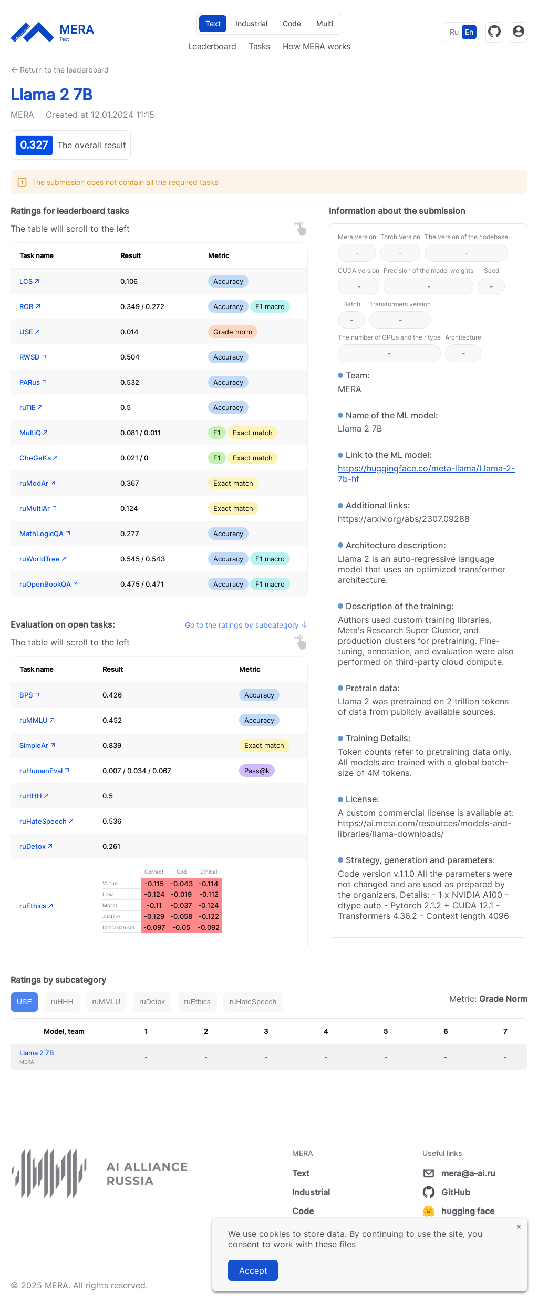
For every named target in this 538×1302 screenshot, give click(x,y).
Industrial (251, 23)
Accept (253, 1270)
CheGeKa (39, 458)
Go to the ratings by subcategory (246, 624)
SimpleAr (38, 745)
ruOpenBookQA (49, 584)
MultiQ (34, 432)
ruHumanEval (45, 770)
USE (30, 331)
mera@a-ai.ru (458, 1173)
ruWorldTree (43, 559)
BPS (30, 695)
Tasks (259, 46)
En (469, 31)
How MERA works (316, 46)
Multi (324, 23)
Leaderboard (212, 46)
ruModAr (38, 483)
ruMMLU (37, 720)
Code (292, 23)
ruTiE (31, 407)
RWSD (33, 357)
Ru (454, 31)
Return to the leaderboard (64, 69)
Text (213, 23)
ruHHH (34, 796)
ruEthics (37, 905)
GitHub (446, 1192)
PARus (33, 382)
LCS (30, 281)
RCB (30, 306)
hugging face (458, 1211)
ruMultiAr (38, 508)
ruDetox (36, 846)
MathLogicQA (45, 533)
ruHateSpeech (47, 821)
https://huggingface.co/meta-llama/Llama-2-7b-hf (426, 473)
